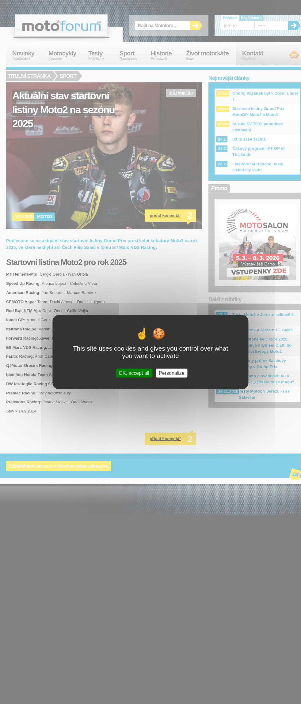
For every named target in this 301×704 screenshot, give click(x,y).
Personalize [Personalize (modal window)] (172, 373)
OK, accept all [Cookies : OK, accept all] (134, 373)
